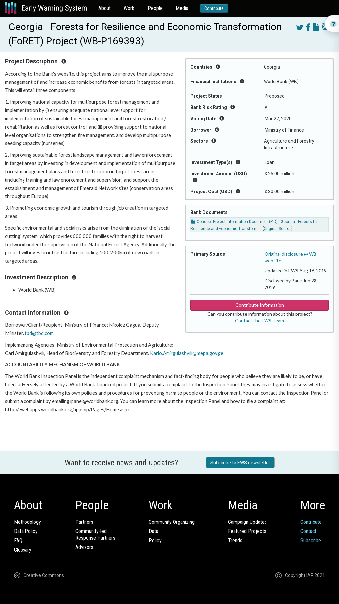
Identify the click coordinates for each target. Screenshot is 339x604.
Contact (308, 531)
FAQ (18, 540)
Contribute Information (259, 305)
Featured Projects (247, 531)
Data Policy (26, 531)
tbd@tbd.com (39, 333)
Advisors (84, 547)
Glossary (22, 550)
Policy (155, 540)
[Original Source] (278, 228)
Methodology (27, 522)
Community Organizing (172, 522)
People (155, 8)
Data (153, 531)
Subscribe (310, 540)
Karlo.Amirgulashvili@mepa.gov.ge (186, 353)
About (104, 8)
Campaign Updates (247, 522)
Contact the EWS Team (259, 320)
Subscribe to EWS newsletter (240, 462)
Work (129, 8)
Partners (84, 522)
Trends (235, 540)
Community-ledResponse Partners (95, 534)
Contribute (214, 8)
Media (182, 8)
